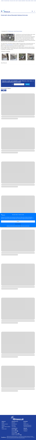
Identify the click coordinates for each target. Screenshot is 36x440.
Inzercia (24, 422)
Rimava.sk (13, 422)
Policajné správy (10, 31)
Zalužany (20, 31)
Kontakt (3, 422)
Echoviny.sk (13, 425)
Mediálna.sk (26, 429)
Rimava (17, 31)
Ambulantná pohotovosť (27, 425)
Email (12, 84)
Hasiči (15, 31)
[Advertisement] (18, 22)
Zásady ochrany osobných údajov (6, 427)
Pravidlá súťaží (4, 428)
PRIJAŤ (18, 221)
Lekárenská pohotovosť (27, 426)
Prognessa (25, 430)
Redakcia (3, 425)
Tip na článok (14, 426)
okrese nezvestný (9, 44)
